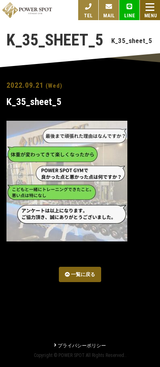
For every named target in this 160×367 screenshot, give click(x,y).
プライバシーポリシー (80, 345)
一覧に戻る (80, 274)
